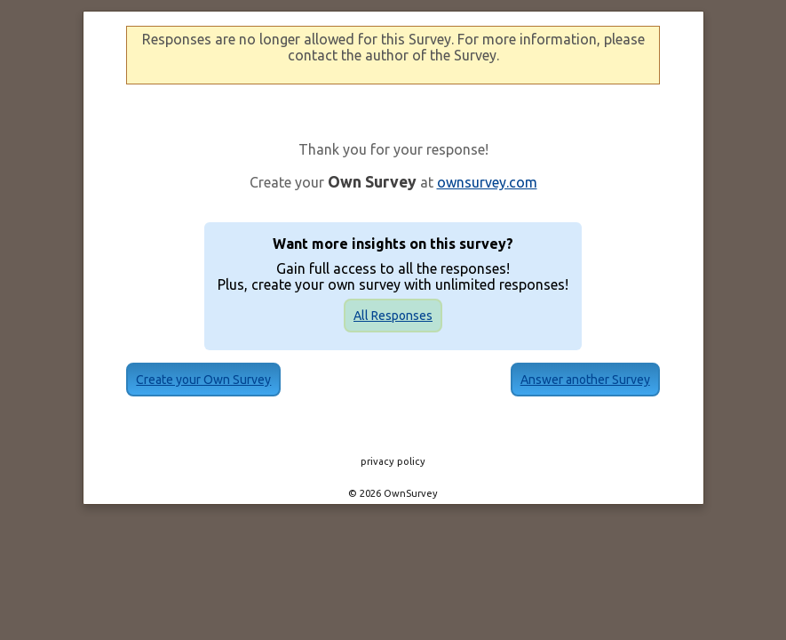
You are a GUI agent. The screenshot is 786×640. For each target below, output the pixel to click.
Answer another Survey (558, 379)
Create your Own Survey (230, 379)
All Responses (393, 315)
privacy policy (393, 461)
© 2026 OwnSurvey (393, 493)
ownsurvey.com (487, 182)
